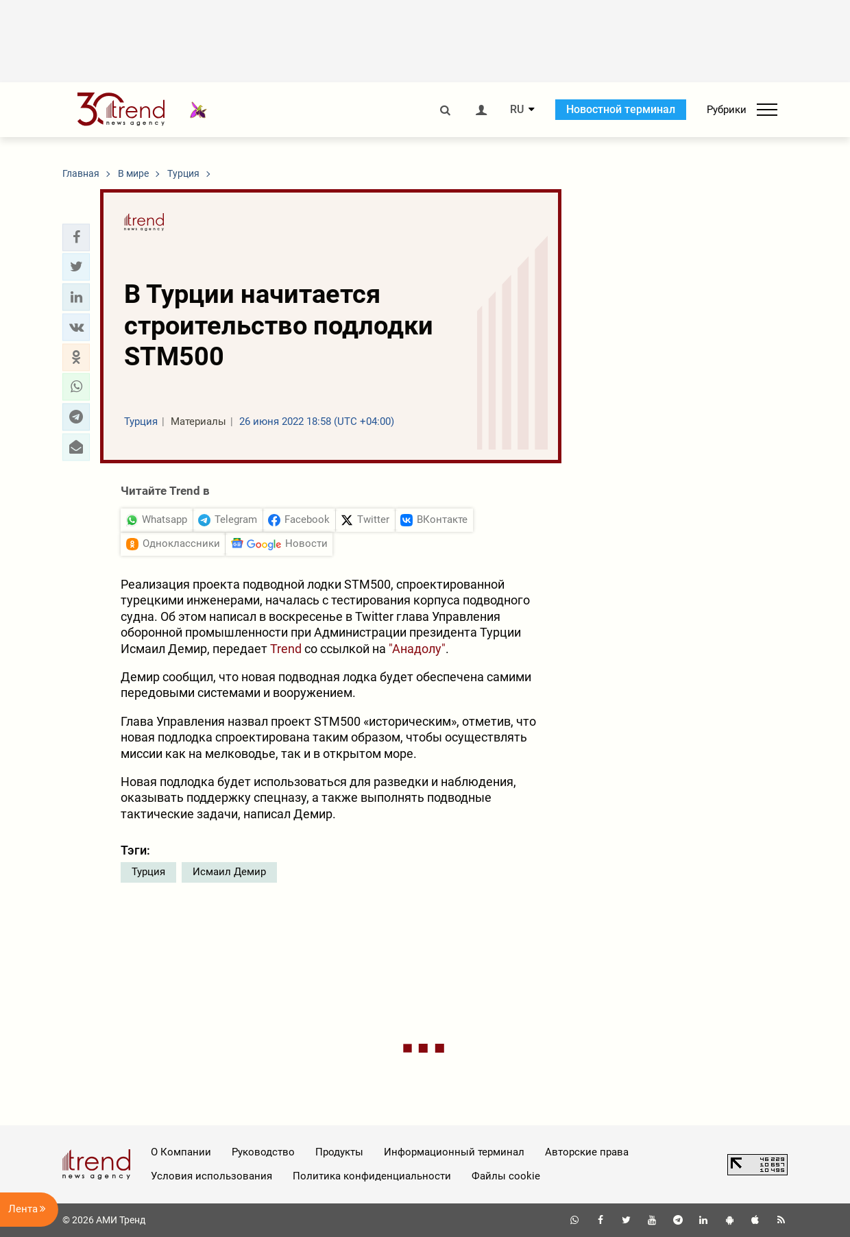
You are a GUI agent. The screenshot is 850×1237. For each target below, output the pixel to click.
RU (517, 109)
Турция (148, 872)
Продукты (339, 1152)
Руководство (263, 1152)
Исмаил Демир (229, 872)
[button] (76, 237)
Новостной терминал (620, 109)
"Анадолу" (417, 648)
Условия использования (211, 1176)
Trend (286, 648)
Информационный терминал (454, 1152)
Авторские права (587, 1152)
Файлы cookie (506, 1176)
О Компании (181, 1152)
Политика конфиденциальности (372, 1176)
